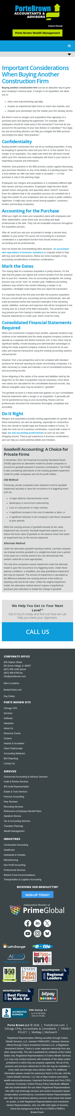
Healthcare (9, 850)
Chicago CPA (10, 708)
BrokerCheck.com (13, 690)
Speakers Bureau (12, 816)
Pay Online (9, 696)
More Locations (11, 683)
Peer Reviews (11, 801)
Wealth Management (14, 831)
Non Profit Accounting (14, 865)
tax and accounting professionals (26, 433)
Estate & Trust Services (15, 791)
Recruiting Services (13, 806)
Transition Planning (13, 826)
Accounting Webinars (14, 753)
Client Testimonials (13, 748)
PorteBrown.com (54, 1025)
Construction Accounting (16, 845)
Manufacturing (11, 860)
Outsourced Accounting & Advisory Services (25, 776)
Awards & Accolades (14, 743)
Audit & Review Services (16, 781)
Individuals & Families (15, 855)
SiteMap (36, 1032)
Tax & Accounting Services (17, 821)
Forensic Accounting (14, 796)
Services (8, 713)
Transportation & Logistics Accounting (22, 879)
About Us (8, 728)
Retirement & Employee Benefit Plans (22, 811)
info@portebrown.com (15, 676)
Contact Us (9, 763)
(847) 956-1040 (11, 669)
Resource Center (12, 733)
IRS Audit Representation (16, 786)
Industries (9, 723)
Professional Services (14, 870)
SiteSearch (50, 1032)
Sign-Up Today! (37, 895)
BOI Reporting (11, 758)
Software (8, 718)
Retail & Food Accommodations (19, 875)
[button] (69, 46)
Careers (8, 738)
